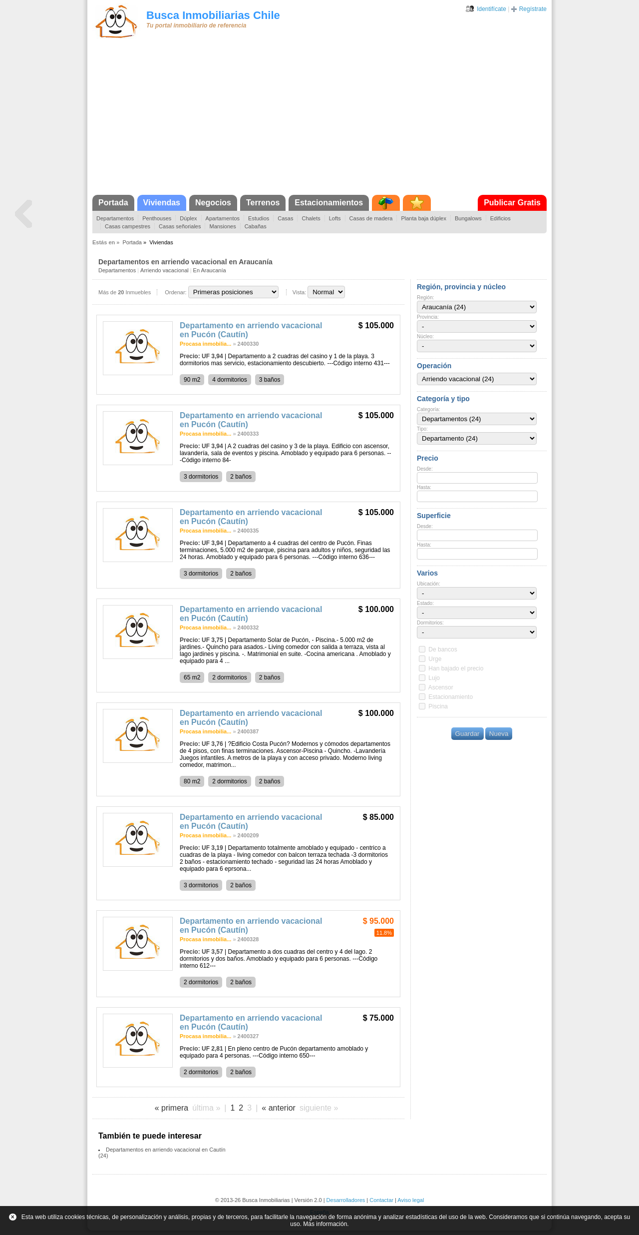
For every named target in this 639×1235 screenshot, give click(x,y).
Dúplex (188, 218)
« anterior (279, 1108)
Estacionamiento (450, 696)
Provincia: (428, 317)
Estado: (425, 603)
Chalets (311, 218)
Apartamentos (223, 218)
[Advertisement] (319, 120)
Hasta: (424, 487)
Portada (113, 202)
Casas (285, 218)
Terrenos (263, 202)
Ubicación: (428, 584)
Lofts (335, 218)
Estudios (258, 218)
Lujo (434, 677)
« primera (172, 1108)
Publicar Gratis (512, 202)
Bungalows (468, 218)
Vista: (299, 292)
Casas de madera (371, 218)
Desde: (425, 469)
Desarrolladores (345, 1200)
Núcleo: (425, 336)
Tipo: (422, 429)
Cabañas (256, 226)
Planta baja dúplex (423, 218)
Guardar (467, 733)
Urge (434, 658)
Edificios (500, 218)
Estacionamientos (329, 202)
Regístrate (533, 8)
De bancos (442, 649)
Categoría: (428, 409)
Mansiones (222, 226)
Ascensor (440, 687)
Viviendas (161, 202)
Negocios (213, 202)
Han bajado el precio (455, 668)
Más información (325, 1224)
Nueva (499, 733)
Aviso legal (410, 1200)
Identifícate (491, 8)
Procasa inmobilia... (205, 344)
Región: (425, 297)
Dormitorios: (430, 622)
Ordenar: (175, 292)
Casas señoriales (180, 226)
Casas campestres (127, 226)
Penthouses (156, 218)
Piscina (438, 706)
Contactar (381, 1200)
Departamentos (115, 218)
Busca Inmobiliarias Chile (213, 15)
